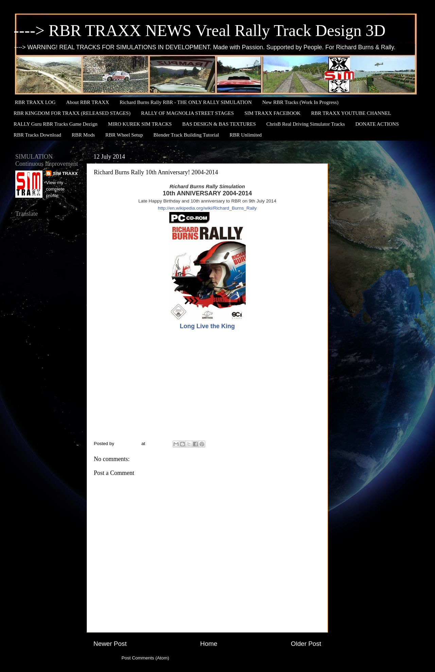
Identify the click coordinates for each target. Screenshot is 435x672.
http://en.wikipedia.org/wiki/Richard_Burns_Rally (207, 208)
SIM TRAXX (65, 173)
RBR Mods (83, 135)
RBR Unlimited (245, 135)
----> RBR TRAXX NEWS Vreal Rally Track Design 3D (199, 30)
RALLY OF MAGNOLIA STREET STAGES (187, 113)
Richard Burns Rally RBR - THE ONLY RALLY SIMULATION (186, 102)
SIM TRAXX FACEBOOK (272, 113)
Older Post (306, 643)
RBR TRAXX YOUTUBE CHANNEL (351, 113)
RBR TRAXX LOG (35, 102)
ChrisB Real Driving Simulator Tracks (305, 124)
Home (208, 643)
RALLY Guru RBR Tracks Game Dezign (56, 124)
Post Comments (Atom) (145, 657)
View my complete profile (55, 189)
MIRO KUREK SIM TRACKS (140, 124)
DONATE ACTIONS (377, 124)
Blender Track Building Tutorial (186, 135)
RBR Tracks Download (37, 135)
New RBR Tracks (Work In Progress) (300, 102)
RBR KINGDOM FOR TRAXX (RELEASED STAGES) (72, 113)
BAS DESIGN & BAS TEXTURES (219, 124)
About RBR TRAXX (87, 102)
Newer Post (110, 643)
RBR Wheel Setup (124, 135)
